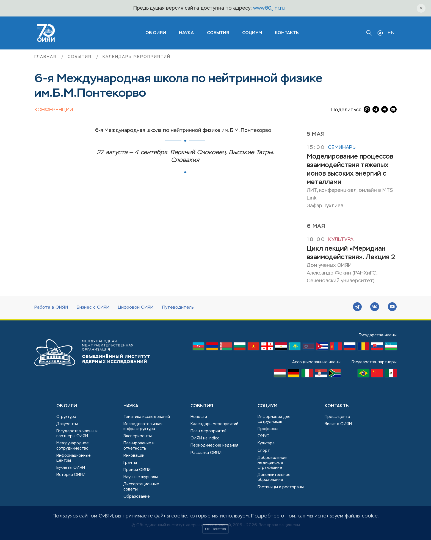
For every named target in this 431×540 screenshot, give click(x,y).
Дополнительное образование (274, 477)
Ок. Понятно (215, 529)
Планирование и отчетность (138, 445)
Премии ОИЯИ (137, 470)
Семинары (342, 147)
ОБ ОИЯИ (155, 33)
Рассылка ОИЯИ (206, 453)
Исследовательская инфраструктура (142, 426)
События (218, 33)
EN (391, 33)
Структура (66, 417)
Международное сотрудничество (72, 445)
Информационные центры (73, 458)
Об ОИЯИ (66, 406)
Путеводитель (178, 307)
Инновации (133, 456)
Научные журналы (140, 477)
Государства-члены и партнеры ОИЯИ (77, 433)
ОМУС (263, 436)
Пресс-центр (337, 417)
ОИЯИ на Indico (205, 438)
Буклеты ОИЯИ (70, 468)
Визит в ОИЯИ (338, 424)
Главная (46, 57)
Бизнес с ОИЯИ (93, 307)
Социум (252, 33)
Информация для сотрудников (274, 419)
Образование (136, 497)
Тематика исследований (146, 417)
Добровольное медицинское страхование (272, 463)
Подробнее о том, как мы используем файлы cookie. (315, 516)
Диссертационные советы (141, 486)
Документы (67, 424)
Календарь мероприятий (136, 57)
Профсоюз (268, 429)
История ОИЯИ (70, 475)
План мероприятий (208, 431)
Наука (186, 33)
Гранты (130, 463)
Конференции (53, 109)
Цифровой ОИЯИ (135, 307)
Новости (198, 417)
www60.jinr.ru (269, 8)
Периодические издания (214, 445)
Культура (340, 239)
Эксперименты (137, 436)
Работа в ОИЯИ (51, 307)
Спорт (264, 451)
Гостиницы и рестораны (281, 487)
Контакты (287, 33)
